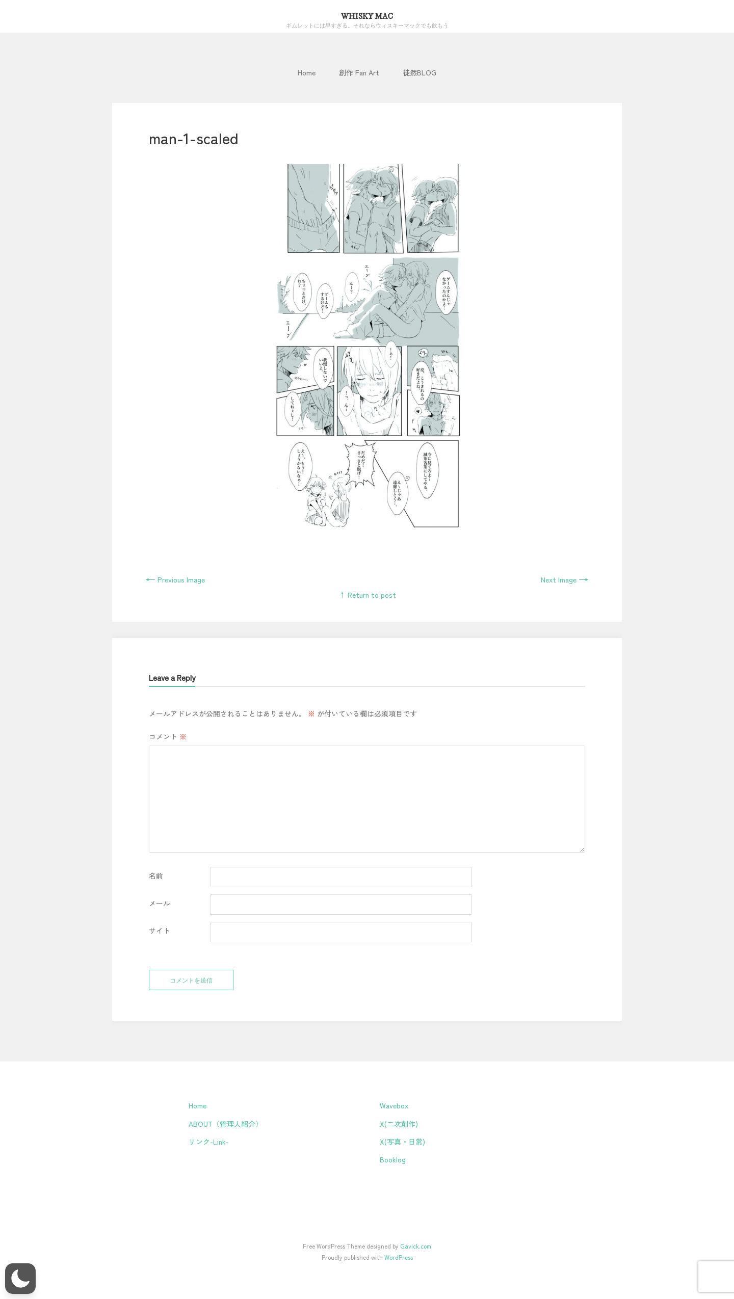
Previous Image (175, 579)
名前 (156, 875)
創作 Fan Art (359, 72)
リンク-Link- (209, 1141)
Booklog (393, 1159)
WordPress (398, 1257)
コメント (168, 736)
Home (307, 72)
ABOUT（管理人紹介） (226, 1124)
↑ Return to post (367, 595)
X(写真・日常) (402, 1141)
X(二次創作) (399, 1124)
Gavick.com (415, 1245)
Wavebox (394, 1105)
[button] (20, 1278)
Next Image (565, 579)
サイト (159, 930)
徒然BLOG (419, 72)
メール (159, 903)
